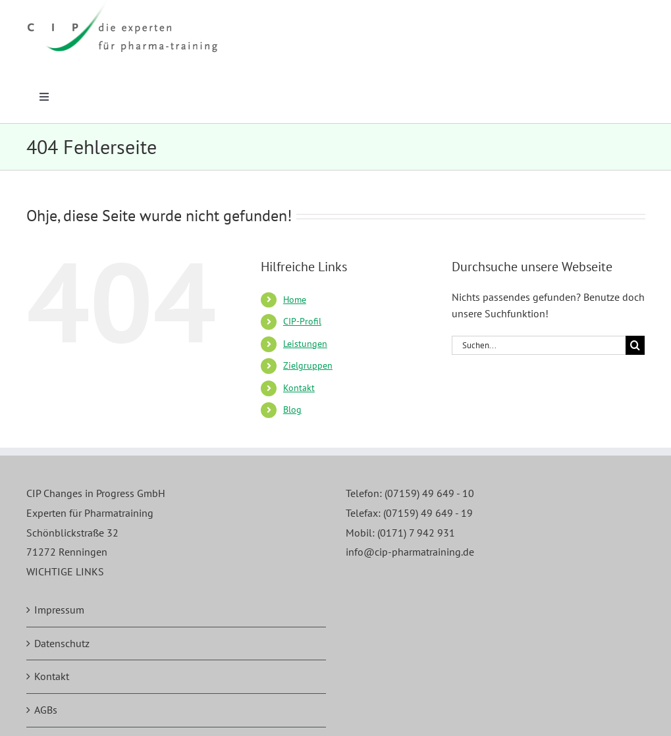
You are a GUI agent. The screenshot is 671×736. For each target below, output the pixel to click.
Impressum (59, 609)
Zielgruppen (308, 365)
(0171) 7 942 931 (416, 532)
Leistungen (305, 344)
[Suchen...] (539, 345)
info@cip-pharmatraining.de (410, 551)
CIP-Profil (302, 321)
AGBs (45, 709)
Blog (292, 409)
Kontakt (299, 388)
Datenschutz (62, 643)
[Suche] (635, 345)
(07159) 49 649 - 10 (429, 493)
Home (294, 299)
